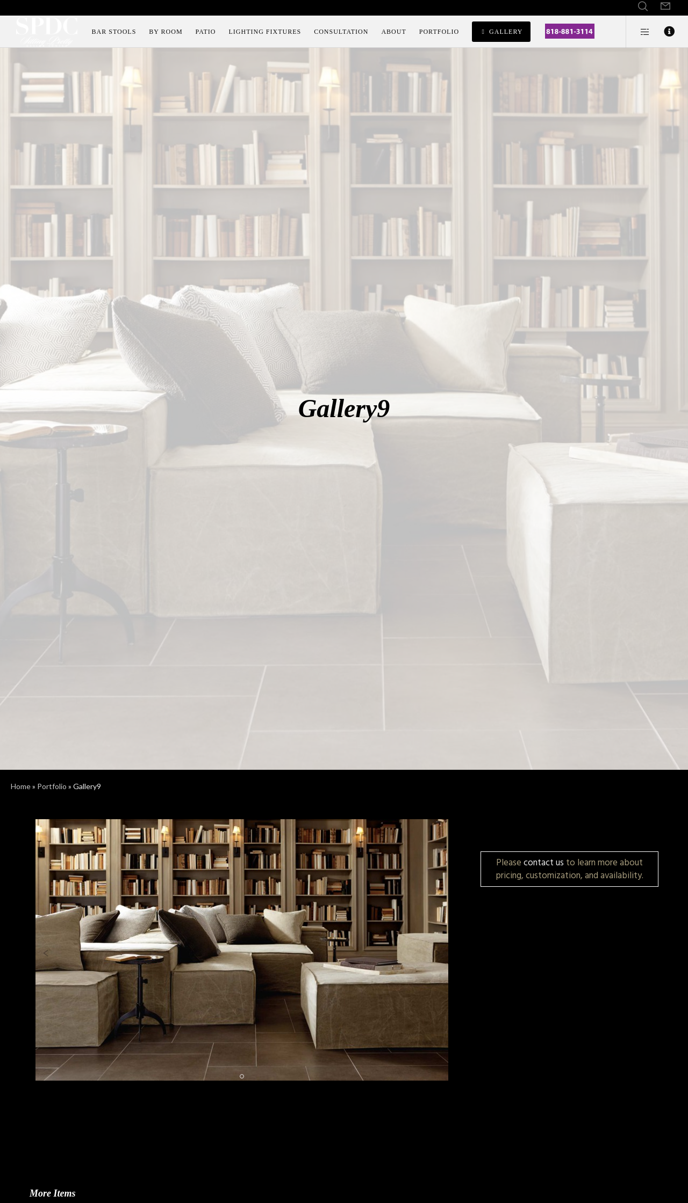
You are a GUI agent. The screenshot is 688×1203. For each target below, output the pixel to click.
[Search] (642, 6)
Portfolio (52, 786)
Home (21, 786)
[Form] (665, 6)
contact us (544, 862)
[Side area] (638, 32)
